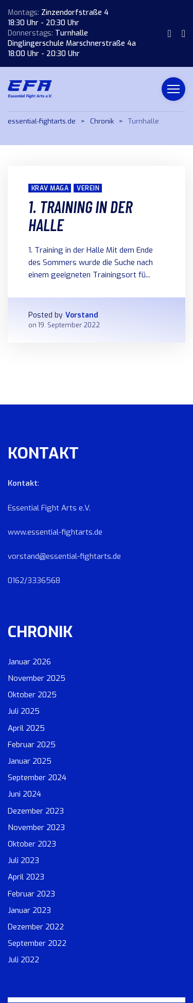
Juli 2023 (23, 860)
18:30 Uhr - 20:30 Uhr (43, 23)
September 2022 (37, 943)
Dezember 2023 (36, 811)
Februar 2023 (31, 894)
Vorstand (81, 315)
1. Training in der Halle (80, 215)
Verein (88, 188)
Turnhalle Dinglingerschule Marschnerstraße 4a (72, 38)
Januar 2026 (29, 662)
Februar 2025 (32, 745)
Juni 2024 (24, 794)
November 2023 (36, 827)
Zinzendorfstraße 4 (75, 12)
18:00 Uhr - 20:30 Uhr (44, 54)
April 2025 (26, 728)
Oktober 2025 (32, 695)
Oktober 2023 (32, 844)
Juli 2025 (24, 711)
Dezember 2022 (36, 927)
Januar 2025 (29, 761)
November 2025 (36, 678)
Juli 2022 (23, 960)
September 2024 (37, 777)
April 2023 (26, 877)
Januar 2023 (29, 910)
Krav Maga (49, 188)
